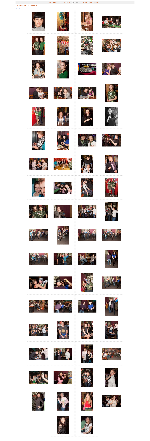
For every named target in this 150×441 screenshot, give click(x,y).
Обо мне (52, 2)
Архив (97, 2)
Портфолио (86, 2)
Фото (75, 2)
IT (60, 2)
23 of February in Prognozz (26, 5)
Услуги (67, 2)
